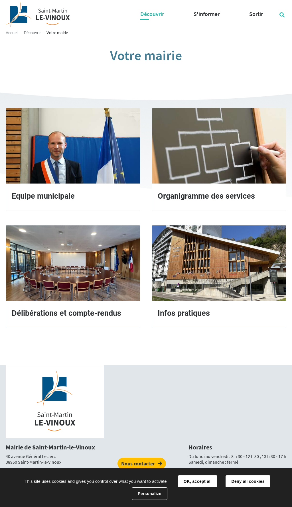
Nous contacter (138, 463)
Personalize (149, 493)
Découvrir (32, 32)
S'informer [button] (207, 13)
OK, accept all (198, 481)
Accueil (12, 32)
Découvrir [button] (152, 13)
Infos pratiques (184, 313)
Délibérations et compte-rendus (66, 313)
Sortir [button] (256, 13)
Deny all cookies (247, 481)
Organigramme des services (206, 196)
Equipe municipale (43, 196)
